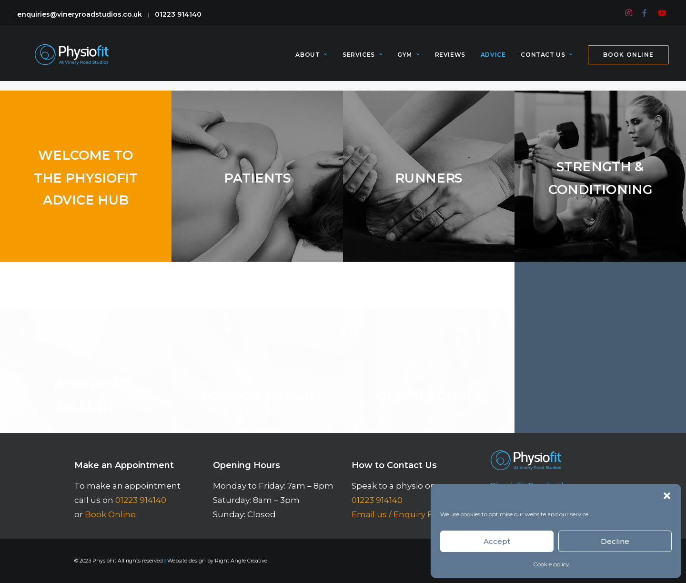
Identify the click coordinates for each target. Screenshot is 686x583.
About (311, 59)
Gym (408, 59)
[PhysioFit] (71, 59)
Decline (615, 541)
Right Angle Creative (241, 560)
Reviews (450, 59)
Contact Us (546, 59)
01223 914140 (178, 14)
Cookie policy (551, 564)
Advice (493, 59)
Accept (497, 541)
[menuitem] (629, 13)
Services (362, 59)
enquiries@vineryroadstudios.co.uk (79, 14)
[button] (667, 496)
